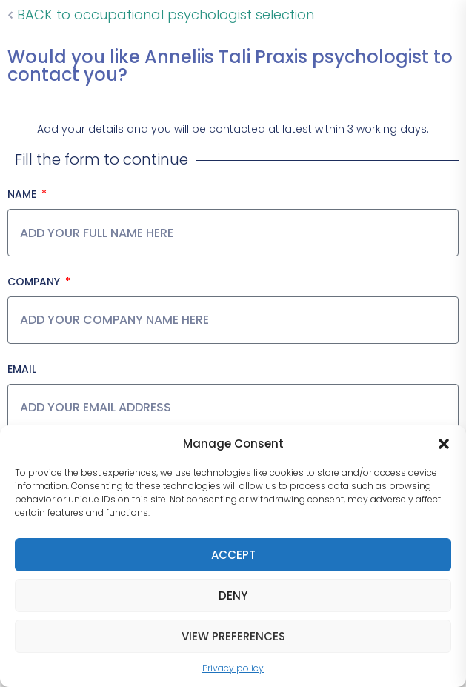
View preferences (233, 636)
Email (21, 369)
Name (23, 194)
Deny (233, 595)
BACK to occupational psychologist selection (160, 14)
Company (35, 281)
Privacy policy (233, 668)
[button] (443, 444)
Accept (233, 554)
